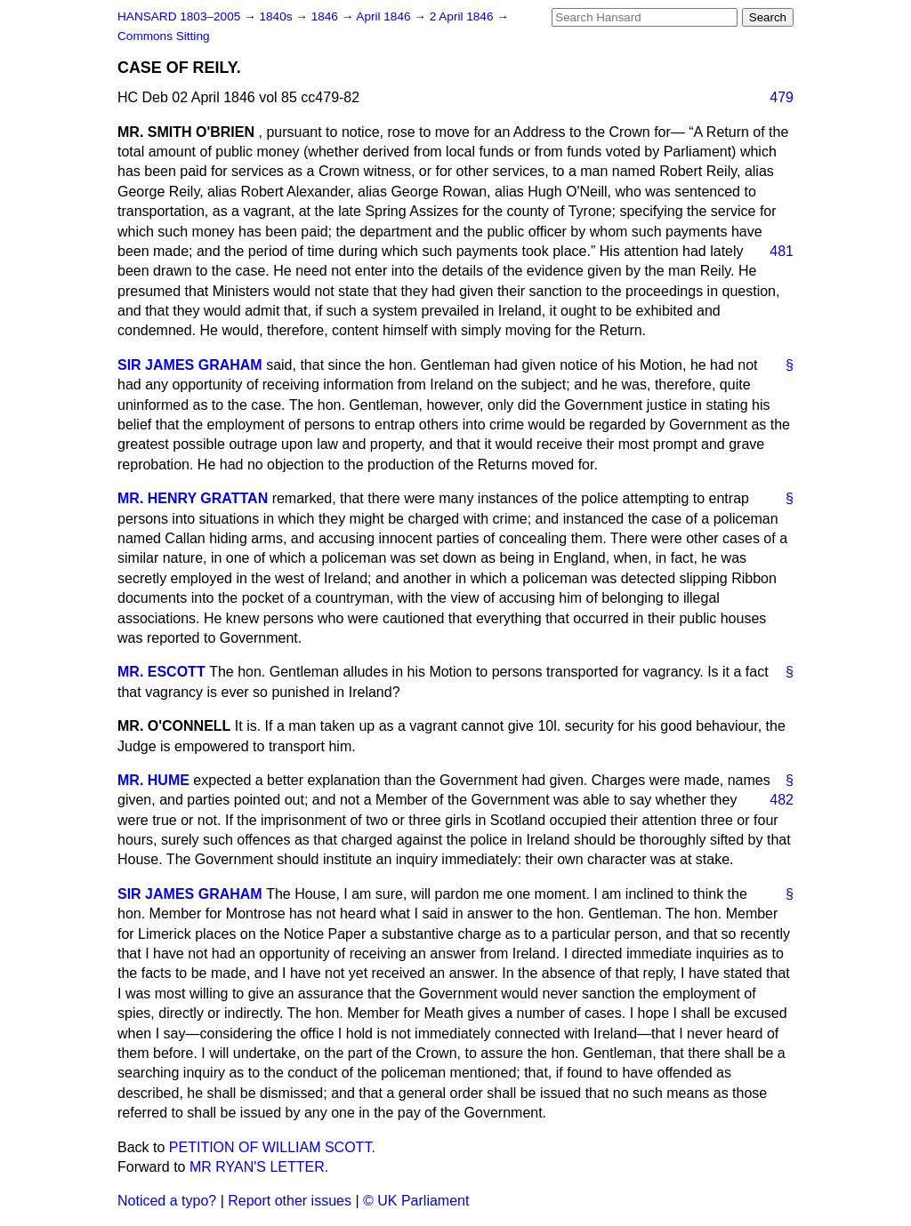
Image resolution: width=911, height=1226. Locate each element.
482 (782, 799)
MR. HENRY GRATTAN (192, 498)
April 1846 (385, 16)
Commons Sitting (163, 36)
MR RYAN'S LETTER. (258, 1166)
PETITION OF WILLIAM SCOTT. (272, 1147)
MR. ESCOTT (161, 671)
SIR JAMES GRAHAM (189, 365)
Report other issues (289, 1200)
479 (782, 97)
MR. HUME (153, 780)
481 (782, 251)
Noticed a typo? (166, 1200)
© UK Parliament (416, 1200)
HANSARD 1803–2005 (178, 16)
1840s (277, 16)
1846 (326, 16)
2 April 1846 (463, 16)
